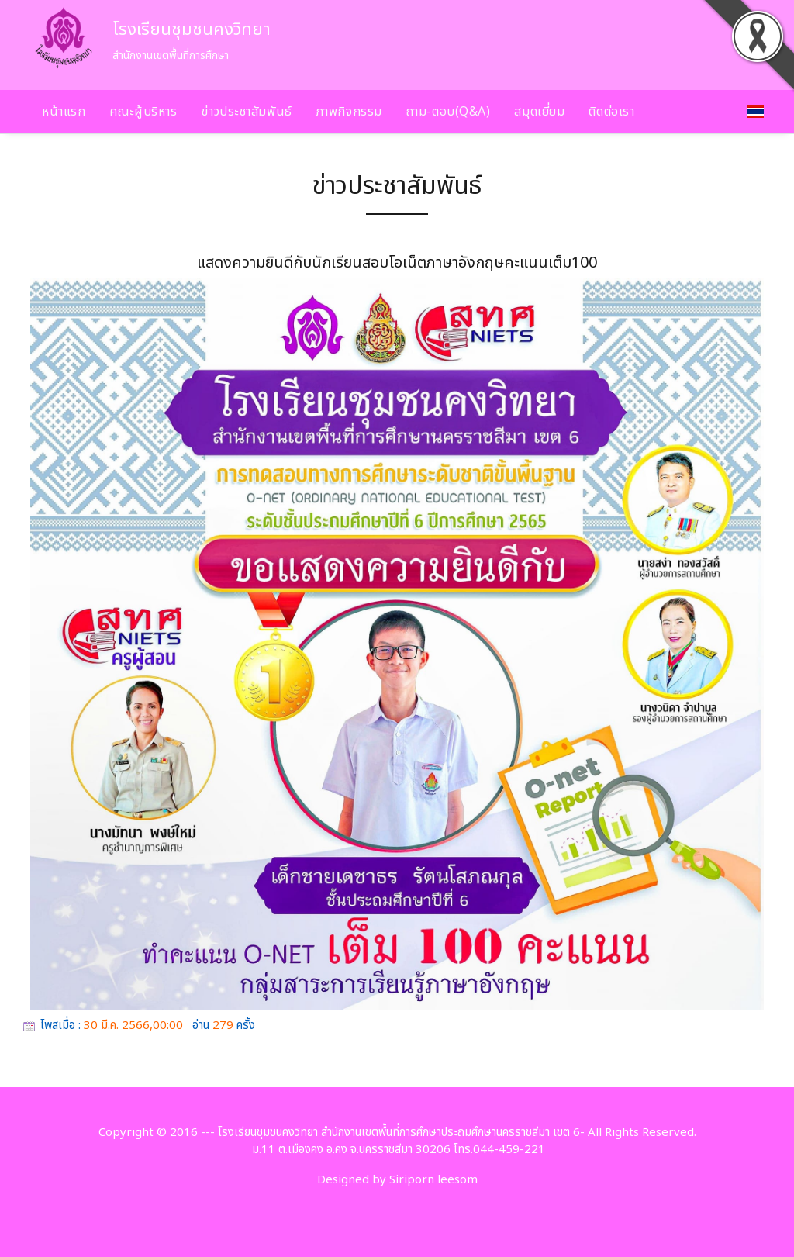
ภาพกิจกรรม (349, 111)
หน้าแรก (63, 111)
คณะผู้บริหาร (143, 111)
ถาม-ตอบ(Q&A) (448, 111)
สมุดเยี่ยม (539, 111)
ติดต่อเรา (611, 111)
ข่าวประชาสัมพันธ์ (246, 111)
